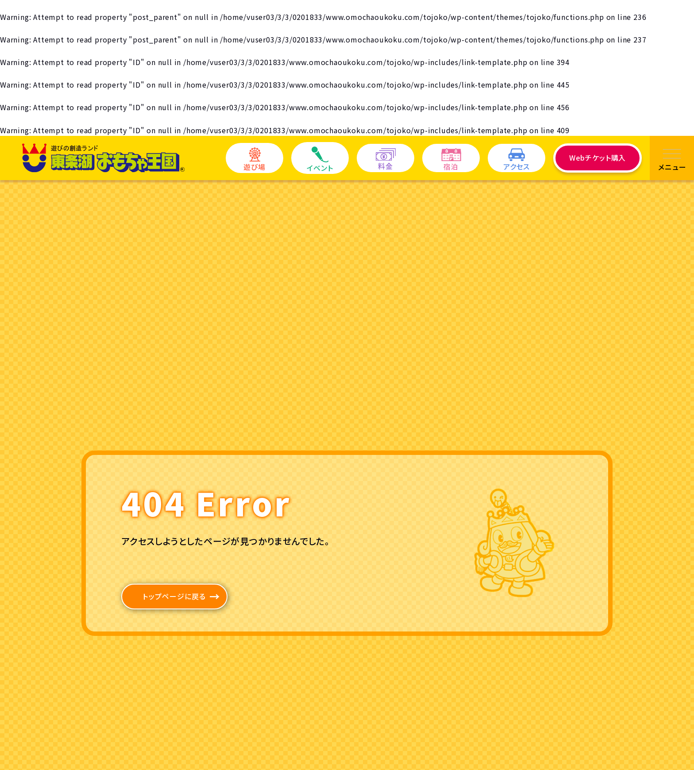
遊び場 (254, 159)
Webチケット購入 (597, 157)
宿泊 (451, 160)
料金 (386, 159)
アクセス (516, 160)
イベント (320, 159)
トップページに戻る (174, 596)
